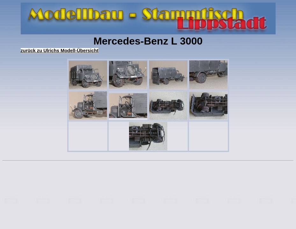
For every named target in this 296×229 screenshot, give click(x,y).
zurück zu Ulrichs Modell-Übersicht (59, 50)
